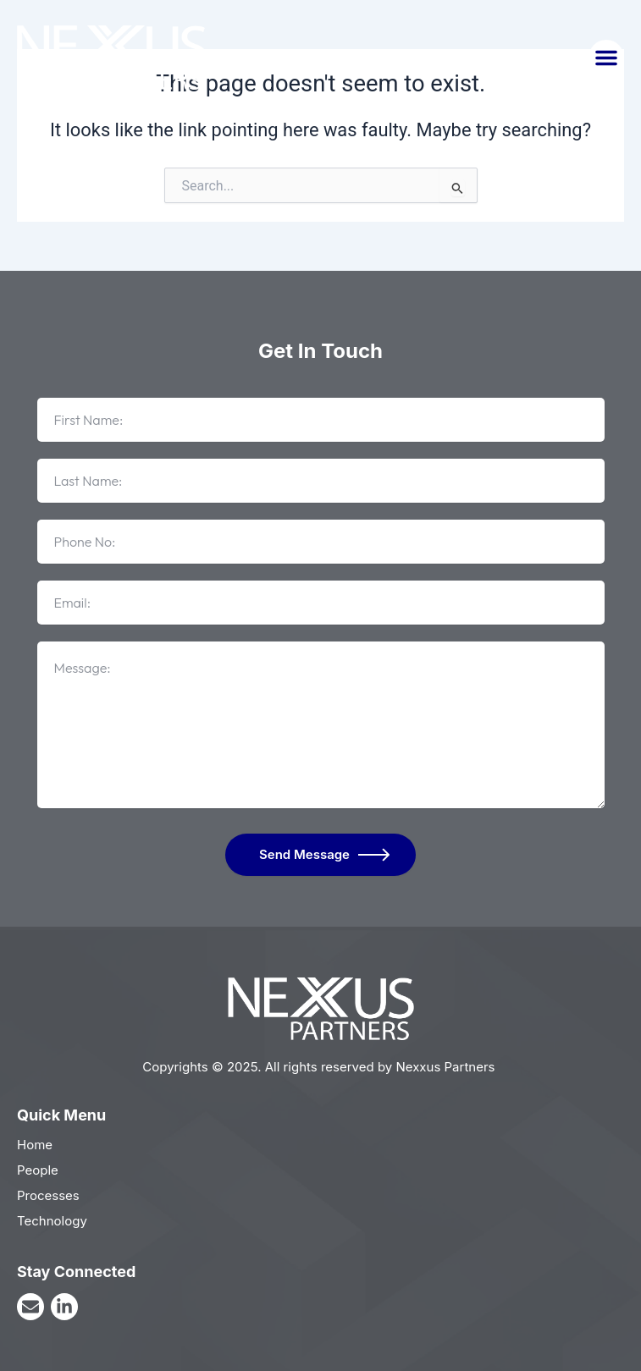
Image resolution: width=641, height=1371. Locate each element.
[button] (606, 57)
